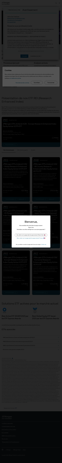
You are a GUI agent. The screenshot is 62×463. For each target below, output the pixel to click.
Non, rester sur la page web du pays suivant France (31, 238)
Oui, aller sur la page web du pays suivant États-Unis (31, 235)
